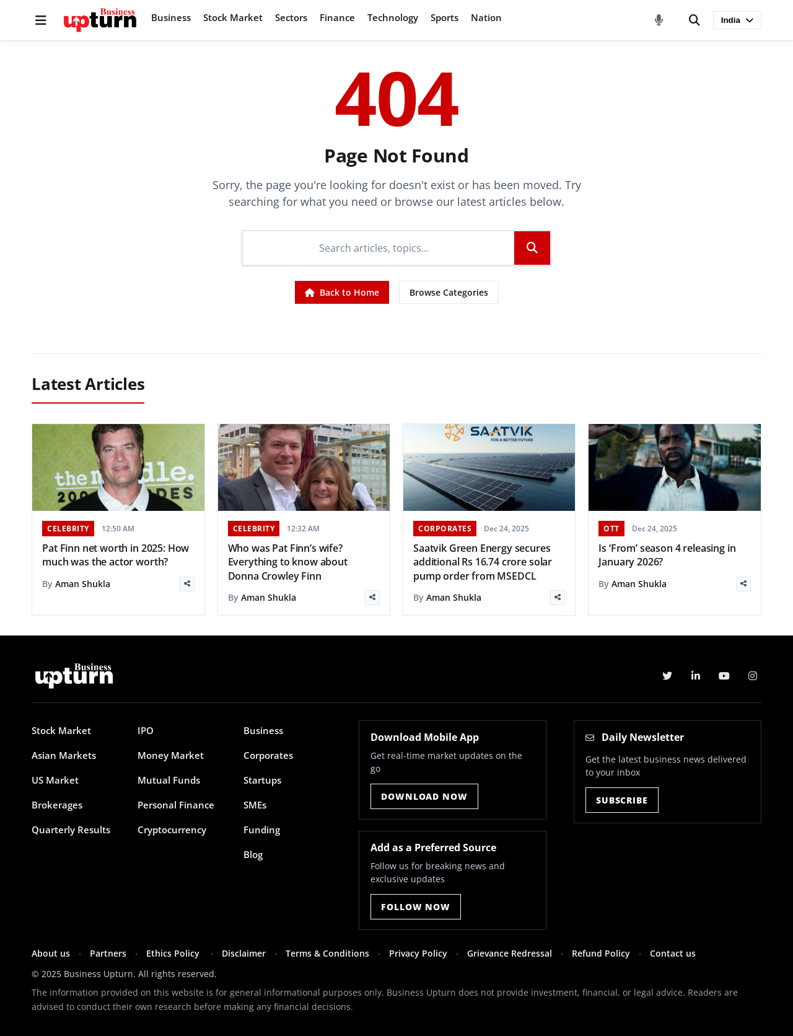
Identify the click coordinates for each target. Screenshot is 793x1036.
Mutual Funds (169, 780)
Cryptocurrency (172, 829)
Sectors (291, 17)
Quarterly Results (71, 829)
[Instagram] (752, 675)
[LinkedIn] (695, 675)
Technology (392, 17)
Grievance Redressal (509, 953)
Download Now (424, 796)
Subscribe (622, 800)
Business (171, 17)
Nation (486, 17)
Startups (262, 780)
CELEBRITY (68, 528)
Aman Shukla (82, 584)
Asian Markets (64, 755)
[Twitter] (667, 675)
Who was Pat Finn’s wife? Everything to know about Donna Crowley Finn (288, 562)
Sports (444, 17)
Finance (337, 17)
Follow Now (415, 907)
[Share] (187, 584)
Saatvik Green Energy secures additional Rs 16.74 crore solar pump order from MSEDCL (482, 562)
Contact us (673, 953)
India (737, 20)
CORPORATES (444, 528)
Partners (108, 953)
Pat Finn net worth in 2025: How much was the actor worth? (115, 555)
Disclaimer (244, 953)
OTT (611, 528)
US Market (55, 780)
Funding (261, 829)
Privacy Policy (418, 953)
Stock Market (233, 17)
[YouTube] (724, 675)
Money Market (171, 755)
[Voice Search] (659, 20)
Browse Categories (449, 292)
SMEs (254, 805)
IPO (146, 730)
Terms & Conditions (327, 953)
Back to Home (342, 292)
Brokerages (57, 805)
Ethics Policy (174, 953)
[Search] (694, 20)
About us (51, 953)
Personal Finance (176, 805)
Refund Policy (601, 953)
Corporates (268, 755)
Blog (253, 854)
